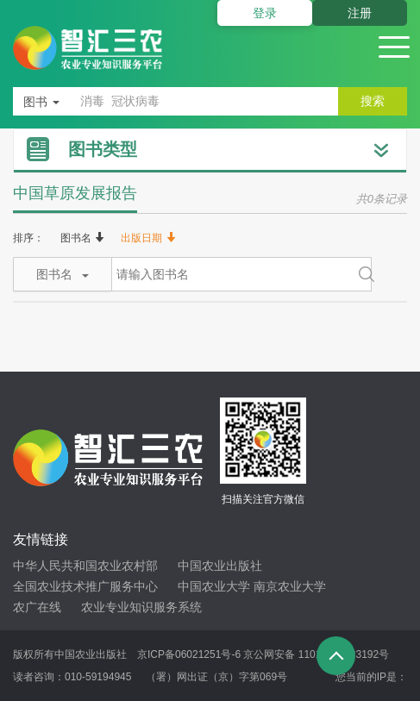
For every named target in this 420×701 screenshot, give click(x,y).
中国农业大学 (214, 586)
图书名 (82, 238)
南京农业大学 (290, 586)
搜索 (372, 101)
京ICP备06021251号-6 (189, 654)
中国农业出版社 (220, 566)
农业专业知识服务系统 (141, 607)
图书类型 (102, 149)
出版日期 (148, 238)
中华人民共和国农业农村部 (85, 566)
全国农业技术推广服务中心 (85, 586)
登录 (265, 13)
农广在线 (37, 607)
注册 (360, 13)
